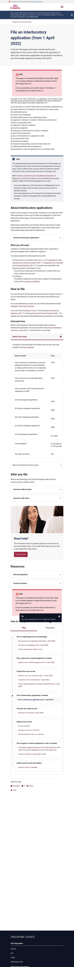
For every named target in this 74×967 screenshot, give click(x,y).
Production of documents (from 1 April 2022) (33, 680)
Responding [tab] (50, 628)
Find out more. (34, 17)
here (29, 84)
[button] (38, 2)
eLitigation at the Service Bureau (22, 306)
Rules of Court (31, 311)
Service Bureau (28, 347)
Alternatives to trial (17, 962)
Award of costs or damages (27, 767)
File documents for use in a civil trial (30, 734)
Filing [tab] (24, 628)
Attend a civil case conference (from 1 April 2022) (35, 676)
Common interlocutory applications (26, 238)
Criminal (13, 949)
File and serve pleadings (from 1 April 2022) (33, 645)
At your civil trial (24, 726)
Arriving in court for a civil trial (28, 730)
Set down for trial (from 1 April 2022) (31, 713)
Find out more (21, 554)
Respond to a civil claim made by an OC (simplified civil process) (35, 178)
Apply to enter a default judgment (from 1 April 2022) (36, 662)
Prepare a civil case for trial (21, 22)
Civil (12, 953)
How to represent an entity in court (30, 649)
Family (13, 957)
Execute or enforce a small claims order (32, 754)
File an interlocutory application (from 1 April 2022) (36, 700)
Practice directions (20, 583)
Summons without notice (22, 489)
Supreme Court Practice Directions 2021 (43, 313)
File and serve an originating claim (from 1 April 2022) (36, 641)
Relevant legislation (20, 575)
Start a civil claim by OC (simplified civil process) (36, 176)
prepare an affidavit (33, 282)
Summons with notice (21, 498)
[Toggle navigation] (62, 7)
